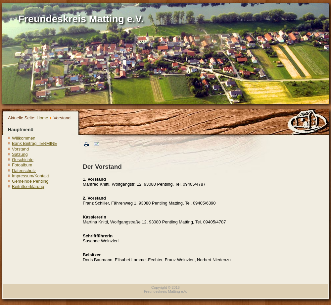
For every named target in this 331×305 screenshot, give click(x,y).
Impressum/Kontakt (30, 175)
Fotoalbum (22, 164)
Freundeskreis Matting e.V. (81, 18)
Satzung (20, 154)
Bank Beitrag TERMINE (34, 143)
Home (42, 117)
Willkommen (23, 138)
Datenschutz (24, 170)
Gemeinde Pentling (30, 181)
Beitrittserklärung (28, 186)
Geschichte (22, 159)
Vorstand (20, 149)
